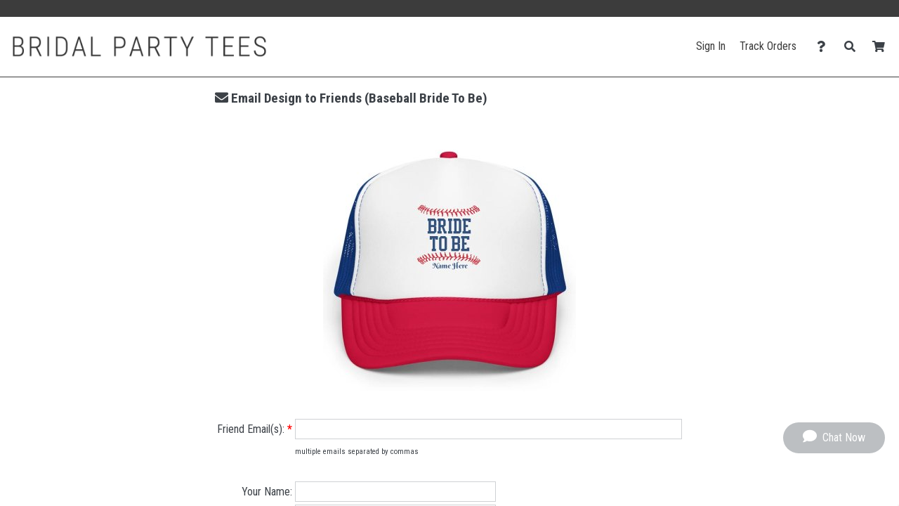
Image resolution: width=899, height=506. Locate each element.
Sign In (711, 46)
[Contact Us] (825, 47)
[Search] (853, 47)
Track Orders (768, 46)
